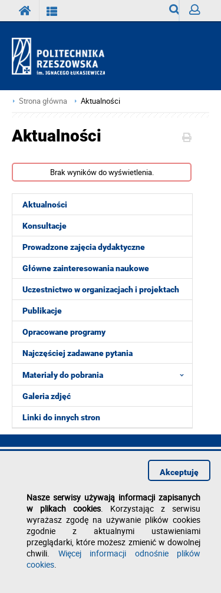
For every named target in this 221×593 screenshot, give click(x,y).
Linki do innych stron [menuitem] (61, 417)
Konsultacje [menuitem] (44, 225)
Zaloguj (199, 12)
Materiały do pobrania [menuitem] (106, 374)
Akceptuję (179, 472)
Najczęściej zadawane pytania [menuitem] (77, 353)
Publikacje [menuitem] (42, 310)
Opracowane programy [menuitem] (63, 332)
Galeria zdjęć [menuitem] (46, 396)
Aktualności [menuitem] (44, 204)
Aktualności (100, 101)
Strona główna (43, 101)
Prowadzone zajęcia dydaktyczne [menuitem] (83, 247)
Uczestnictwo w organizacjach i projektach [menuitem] (100, 289)
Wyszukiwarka (174, 12)
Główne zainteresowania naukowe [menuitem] (85, 268)
